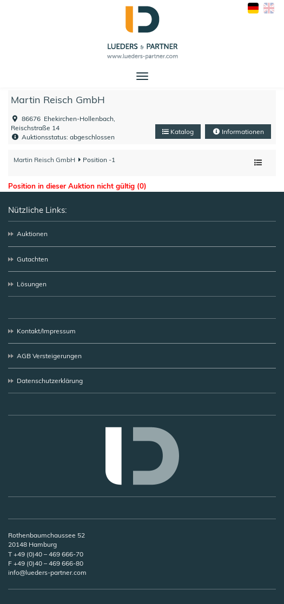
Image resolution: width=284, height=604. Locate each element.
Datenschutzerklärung (50, 381)
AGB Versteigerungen (49, 356)
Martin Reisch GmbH (58, 99)
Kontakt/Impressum (46, 331)
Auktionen (32, 234)
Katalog (178, 131)
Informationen (238, 131)
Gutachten (32, 259)
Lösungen (32, 284)
